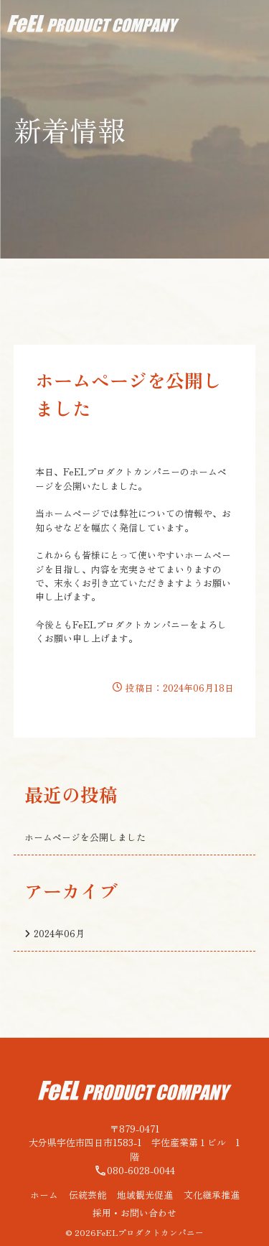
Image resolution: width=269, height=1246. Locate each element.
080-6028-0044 (134, 1170)
